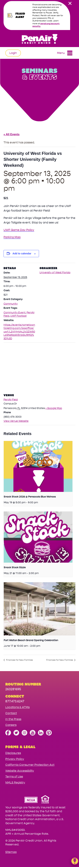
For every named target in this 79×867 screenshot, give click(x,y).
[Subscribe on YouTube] (32, 734)
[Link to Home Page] (39, 39)
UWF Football (18, 315)
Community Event (15, 312)
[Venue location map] (39, 368)
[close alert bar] (70, 3)
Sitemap (11, 852)
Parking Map (12, 237)
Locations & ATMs (17, 707)
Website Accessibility (19, 770)
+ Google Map (53, 408)
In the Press (13, 719)
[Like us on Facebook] (8, 734)
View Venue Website (16, 421)
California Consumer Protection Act (29, 764)
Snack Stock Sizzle (15, 567)
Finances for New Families (19, 660)
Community (11, 303)
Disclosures (13, 753)
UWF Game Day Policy (19, 230)
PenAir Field (11, 399)
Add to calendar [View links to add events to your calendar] (22, 253)
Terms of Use (14, 776)
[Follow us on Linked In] (41, 734)
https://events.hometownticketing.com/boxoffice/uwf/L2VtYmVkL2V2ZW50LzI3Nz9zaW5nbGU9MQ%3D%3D (19, 331)
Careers (10, 725)
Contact (11, 713)
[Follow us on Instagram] (24, 734)
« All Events (11, 134)
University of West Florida (55, 272)
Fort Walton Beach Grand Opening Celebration (31, 640)
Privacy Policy (14, 759)
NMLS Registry (15, 782)
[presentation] (38, 466)
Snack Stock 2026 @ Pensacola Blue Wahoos (30, 496)
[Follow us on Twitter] (16, 734)
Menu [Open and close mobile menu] (64, 53)
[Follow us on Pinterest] (49, 734)
